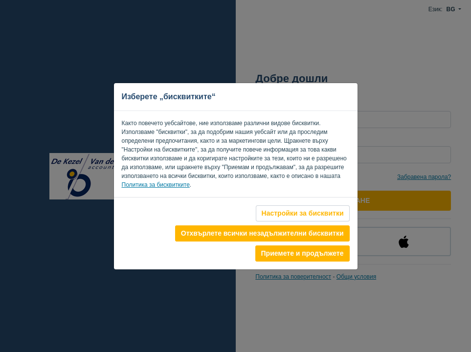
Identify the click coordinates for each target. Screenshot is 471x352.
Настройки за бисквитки (303, 213)
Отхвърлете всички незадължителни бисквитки (262, 233)
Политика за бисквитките (156, 184)
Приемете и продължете (302, 253)
